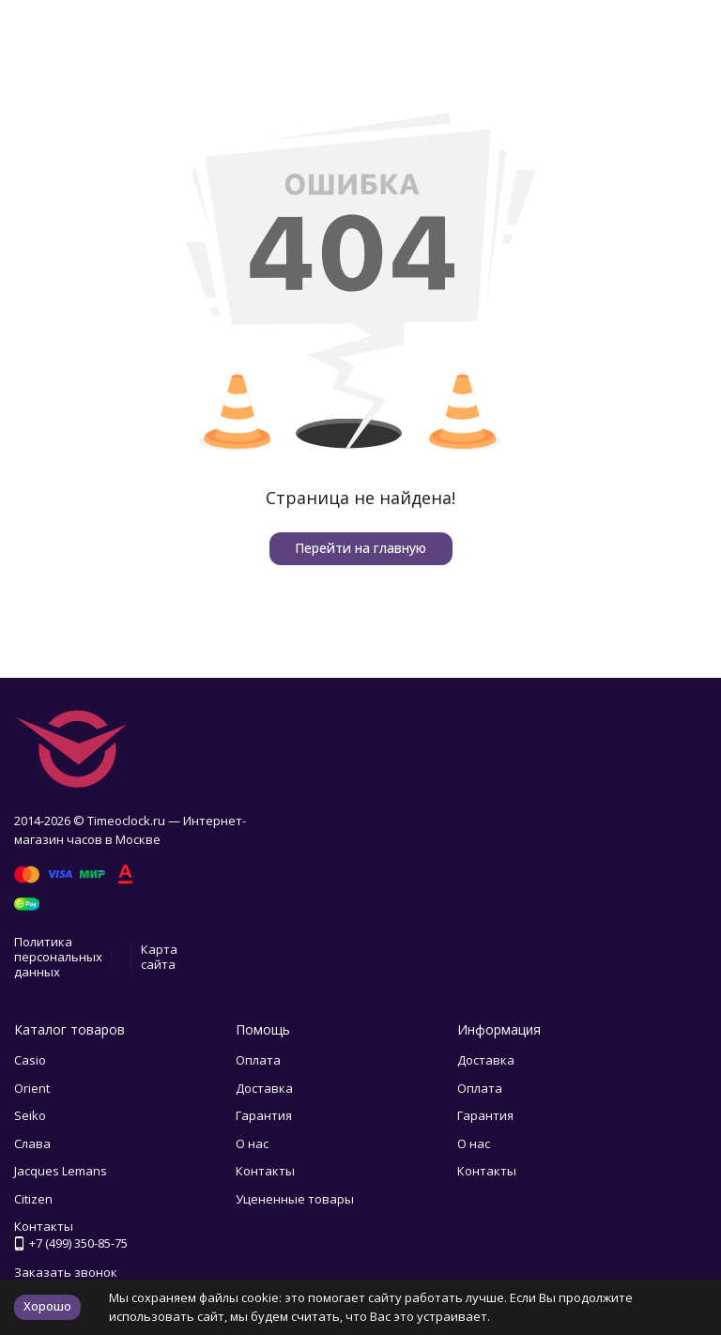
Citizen (33, 1198)
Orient (32, 1088)
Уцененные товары (295, 1198)
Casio (30, 1059)
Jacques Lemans (60, 1170)
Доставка (264, 1088)
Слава (32, 1143)
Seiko (30, 1115)
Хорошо (47, 1305)
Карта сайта (159, 957)
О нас (252, 1143)
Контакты (265, 1170)
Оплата (258, 1059)
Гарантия (264, 1115)
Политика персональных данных (58, 956)
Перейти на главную (360, 548)
